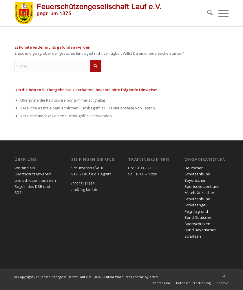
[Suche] (207, 13)
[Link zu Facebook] (224, 276)
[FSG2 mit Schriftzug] (91, 13)
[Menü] (221, 13)
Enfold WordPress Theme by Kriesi (131, 277)
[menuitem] (207, 13)
